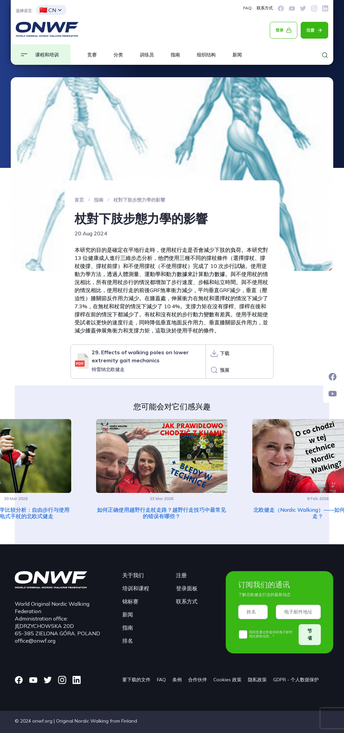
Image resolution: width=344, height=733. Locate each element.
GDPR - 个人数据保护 (296, 680)
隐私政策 (257, 680)
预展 (224, 370)
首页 (79, 200)
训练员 (147, 55)
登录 (279, 30)
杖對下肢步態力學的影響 (139, 200)
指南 (175, 55)
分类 (118, 55)
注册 (310, 30)
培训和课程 (135, 588)
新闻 (237, 55)
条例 (177, 680)
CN (48, 10)
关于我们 (133, 575)
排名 (127, 640)
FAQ (247, 7)
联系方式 (265, 7)
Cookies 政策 (227, 680)
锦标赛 (130, 601)
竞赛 (92, 55)
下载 (224, 353)
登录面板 (187, 588)
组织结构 (206, 55)
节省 (309, 634)
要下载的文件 (136, 680)
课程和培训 (47, 55)
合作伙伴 (197, 680)
